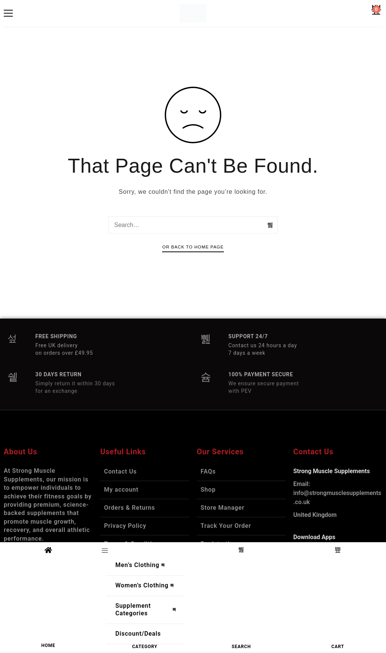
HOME (48, 645)
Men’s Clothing (142, 565)
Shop (208, 489)
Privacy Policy (125, 525)
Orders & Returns (129, 507)
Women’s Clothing (146, 585)
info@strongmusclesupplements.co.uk (337, 493)
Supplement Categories (147, 609)
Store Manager (222, 507)
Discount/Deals (138, 633)
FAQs (208, 471)
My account (121, 489)
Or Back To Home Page (193, 247)
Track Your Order (226, 525)
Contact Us (120, 471)
